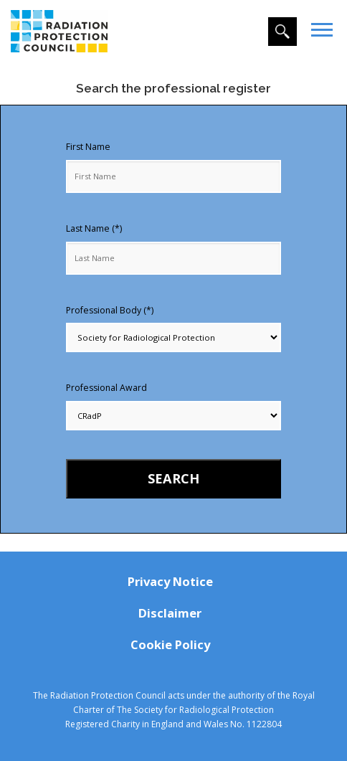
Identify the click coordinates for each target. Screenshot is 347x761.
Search (173, 478)
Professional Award (106, 388)
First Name (88, 147)
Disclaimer (169, 613)
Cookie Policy (170, 644)
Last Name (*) (94, 228)
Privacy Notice (170, 581)
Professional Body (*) (109, 310)
